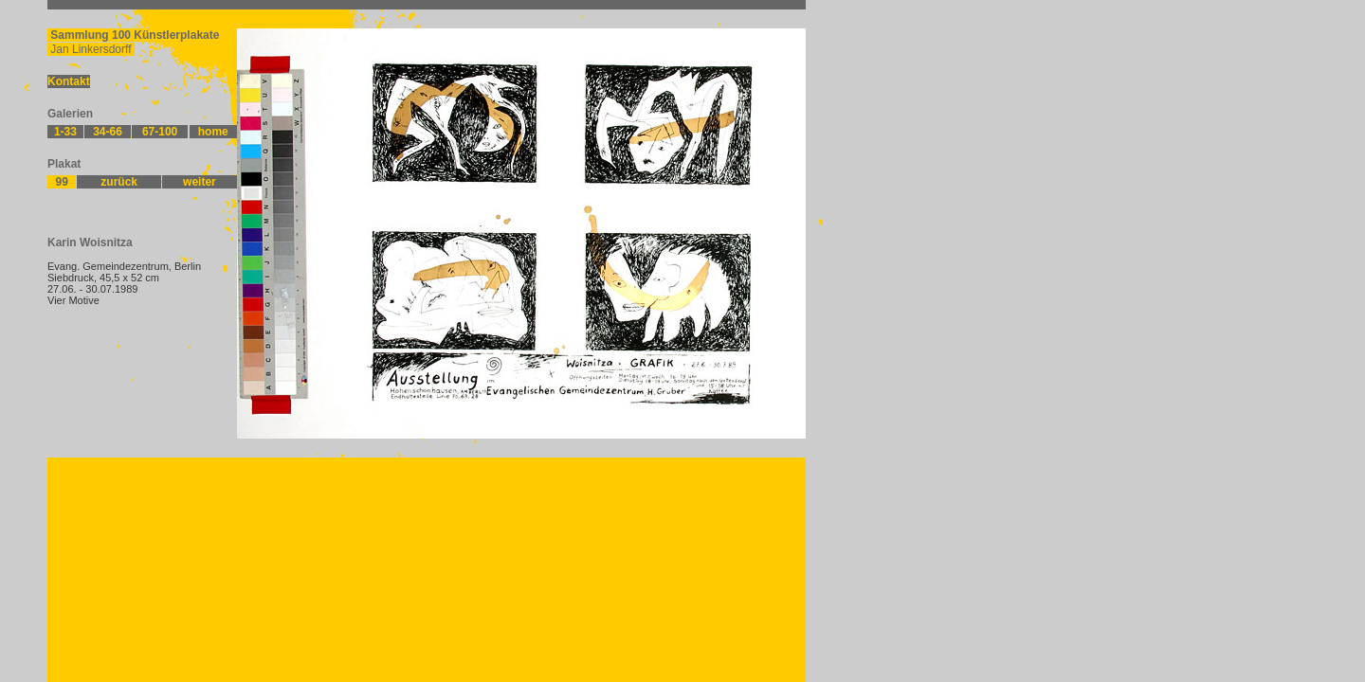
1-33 (65, 131)
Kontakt (68, 81)
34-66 (107, 131)
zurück (118, 181)
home (213, 131)
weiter (199, 181)
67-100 (159, 131)
